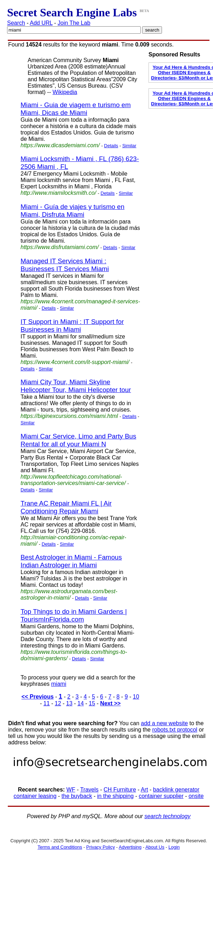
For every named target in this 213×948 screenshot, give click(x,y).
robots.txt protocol (174, 730)
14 (81, 703)
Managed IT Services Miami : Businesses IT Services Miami (65, 264)
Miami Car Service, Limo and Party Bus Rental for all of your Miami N (78, 440)
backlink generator (176, 790)
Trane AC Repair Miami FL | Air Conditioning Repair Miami (66, 507)
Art (144, 790)
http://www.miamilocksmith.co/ (58, 193)
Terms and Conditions (60, 847)
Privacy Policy (100, 847)
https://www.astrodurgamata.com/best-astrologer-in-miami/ (69, 594)
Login (174, 847)
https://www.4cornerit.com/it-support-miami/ (75, 362)
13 (69, 703)
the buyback (77, 796)
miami (58, 684)
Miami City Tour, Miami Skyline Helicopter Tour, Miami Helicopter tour (76, 385)
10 (136, 697)
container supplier (161, 796)
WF (70, 790)
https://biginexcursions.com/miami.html (69, 416)
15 (92, 703)
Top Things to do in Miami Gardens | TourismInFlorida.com (74, 615)
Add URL (41, 23)
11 (47, 703)
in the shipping (115, 796)
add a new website (164, 723)
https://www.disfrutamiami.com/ (60, 247)
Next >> (110, 703)
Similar (129, 145)
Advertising (130, 847)
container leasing (34, 796)
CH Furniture (119, 790)
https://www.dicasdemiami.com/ (60, 145)
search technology (168, 816)
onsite (196, 796)
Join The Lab (74, 23)
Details (111, 145)
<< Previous (38, 697)
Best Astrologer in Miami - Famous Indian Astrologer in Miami (71, 561)
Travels (89, 790)
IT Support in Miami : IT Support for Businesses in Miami (72, 325)
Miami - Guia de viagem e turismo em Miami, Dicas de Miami (76, 108)
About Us (154, 847)
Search (16, 23)
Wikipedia (64, 92)
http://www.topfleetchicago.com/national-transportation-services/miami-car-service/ (73, 480)
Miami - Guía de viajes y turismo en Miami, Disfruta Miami (72, 210)
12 (58, 703)
